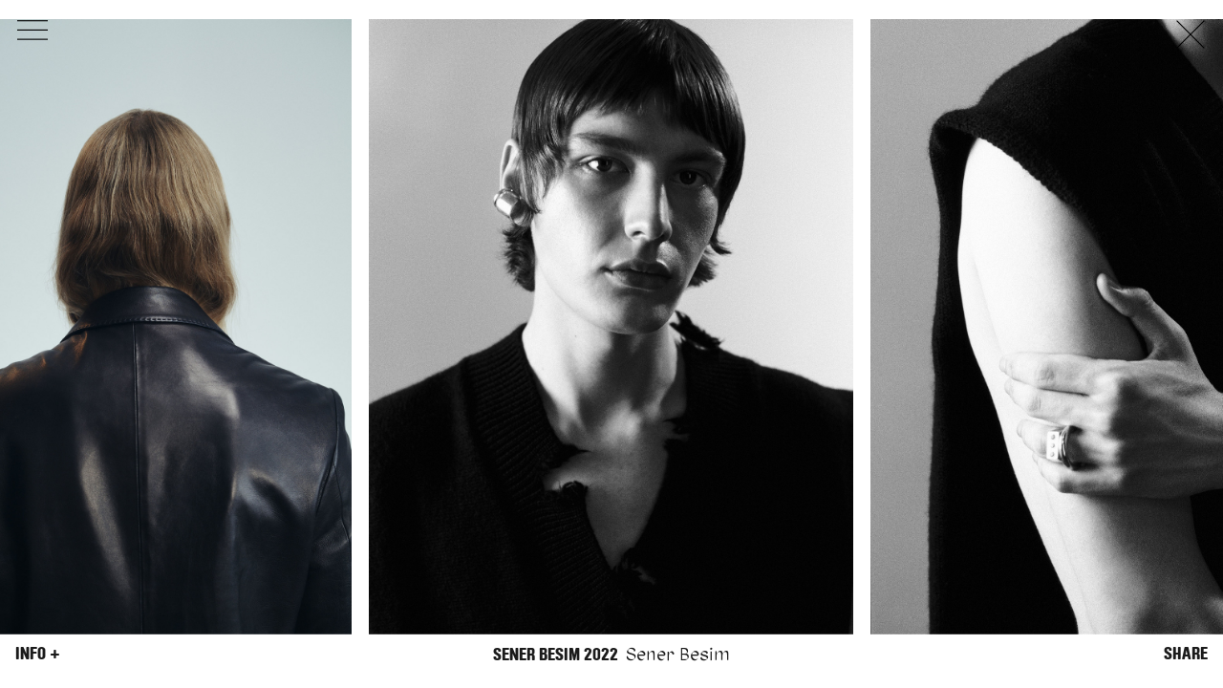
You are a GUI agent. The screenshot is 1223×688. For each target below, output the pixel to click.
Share (1186, 653)
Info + (37, 653)
